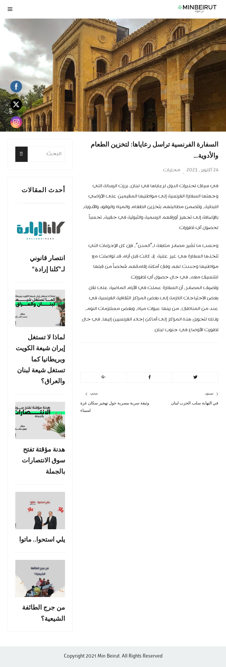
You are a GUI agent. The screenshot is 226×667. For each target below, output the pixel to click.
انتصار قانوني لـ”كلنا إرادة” (47, 263)
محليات (171, 170)
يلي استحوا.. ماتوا (42, 539)
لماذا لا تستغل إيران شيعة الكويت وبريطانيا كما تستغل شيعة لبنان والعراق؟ (40, 359)
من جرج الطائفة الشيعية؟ (43, 612)
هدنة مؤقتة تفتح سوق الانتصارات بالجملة (43, 460)
